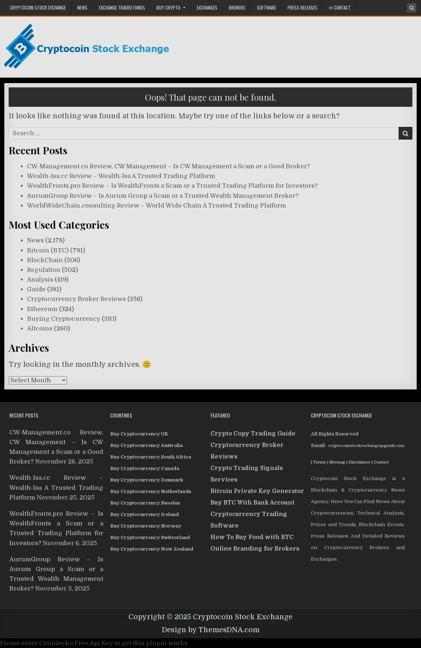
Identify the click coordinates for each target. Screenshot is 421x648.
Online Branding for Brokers (254, 549)
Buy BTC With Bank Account (252, 502)
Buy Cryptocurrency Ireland (144, 514)
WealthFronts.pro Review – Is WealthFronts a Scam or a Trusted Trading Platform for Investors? (172, 185)
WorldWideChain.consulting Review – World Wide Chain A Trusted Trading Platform (156, 205)
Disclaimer (359, 462)
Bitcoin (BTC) (48, 250)
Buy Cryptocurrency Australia (146, 445)
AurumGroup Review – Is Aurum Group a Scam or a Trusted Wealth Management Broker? (163, 195)
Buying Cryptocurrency (63, 318)
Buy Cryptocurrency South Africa (150, 457)
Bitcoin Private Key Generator (257, 491)
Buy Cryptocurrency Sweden (145, 503)
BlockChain (45, 260)
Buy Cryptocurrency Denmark (146, 480)
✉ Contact (340, 7)
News (82, 7)
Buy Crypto (168, 7)
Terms (319, 462)
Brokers (237, 7)
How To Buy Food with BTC (252, 537)
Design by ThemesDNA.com (210, 630)
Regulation (43, 269)
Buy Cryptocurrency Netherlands (150, 491)
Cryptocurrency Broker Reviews (76, 299)
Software (266, 7)
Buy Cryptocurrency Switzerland (150, 537)
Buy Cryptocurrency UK (139, 434)
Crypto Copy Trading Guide (252, 433)
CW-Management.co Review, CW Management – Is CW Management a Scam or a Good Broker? (168, 166)
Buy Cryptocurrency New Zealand (151, 549)
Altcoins (40, 328)
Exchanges (207, 7)
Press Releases (302, 7)
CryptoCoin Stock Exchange (38, 7)
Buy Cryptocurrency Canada (144, 468)
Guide (36, 289)
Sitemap (337, 462)
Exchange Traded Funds (122, 7)
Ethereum (42, 309)
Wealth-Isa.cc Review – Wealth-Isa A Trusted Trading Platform (121, 176)
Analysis (40, 279)
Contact (381, 462)
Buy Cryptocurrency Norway (145, 526)
